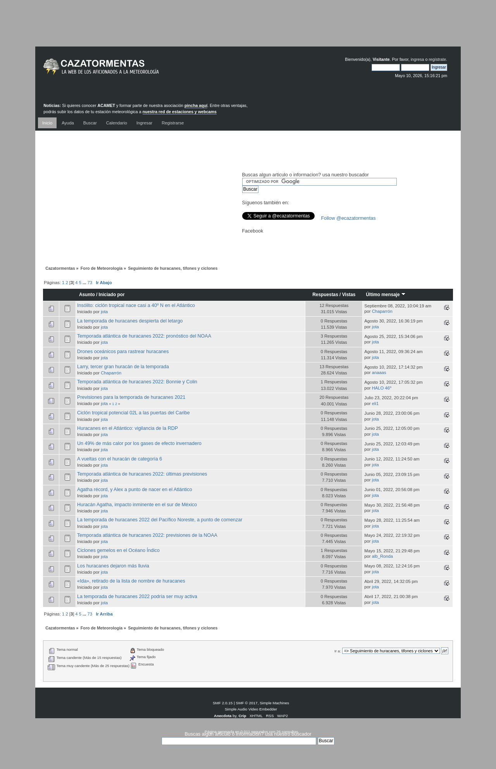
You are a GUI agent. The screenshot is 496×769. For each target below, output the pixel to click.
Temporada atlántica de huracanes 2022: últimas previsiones (142, 474)
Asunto (87, 294)
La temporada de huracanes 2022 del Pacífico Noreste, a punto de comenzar (159, 519)
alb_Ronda (382, 556)
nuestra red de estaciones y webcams (180, 111)
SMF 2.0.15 (223, 703)
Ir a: (337, 651)
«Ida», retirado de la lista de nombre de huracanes (131, 581)
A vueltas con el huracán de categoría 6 (119, 459)
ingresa (417, 59)
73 (90, 282)
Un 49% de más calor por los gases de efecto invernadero (139, 443)
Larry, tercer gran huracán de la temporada (123, 366)
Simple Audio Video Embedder (251, 709)
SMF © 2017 (247, 703)
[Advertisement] (248, 29)
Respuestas (325, 294)
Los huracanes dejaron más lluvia (113, 566)
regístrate (437, 59)
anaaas (379, 372)
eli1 (375, 403)
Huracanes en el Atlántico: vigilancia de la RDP (127, 428)
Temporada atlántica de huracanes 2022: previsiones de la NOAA (147, 535)
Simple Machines (274, 703)
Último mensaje (386, 294)
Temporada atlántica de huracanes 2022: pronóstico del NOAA (144, 336)
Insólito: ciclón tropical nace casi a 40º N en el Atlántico (136, 305)
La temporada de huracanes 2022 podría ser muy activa (137, 596)
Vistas (349, 294)
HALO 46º (381, 388)
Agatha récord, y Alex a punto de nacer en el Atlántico (134, 489)
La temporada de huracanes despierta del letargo (130, 321)
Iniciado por (112, 294)
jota (104, 311)
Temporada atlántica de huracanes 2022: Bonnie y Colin (137, 381)
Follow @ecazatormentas (348, 218)
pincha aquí (195, 105)
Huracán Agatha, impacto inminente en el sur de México (137, 504)
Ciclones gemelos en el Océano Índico (118, 550)
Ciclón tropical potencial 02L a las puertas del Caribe (133, 413)
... (85, 282)
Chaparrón (382, 311)
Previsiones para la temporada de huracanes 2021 (131, 397)
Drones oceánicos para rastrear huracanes (123, 351)
